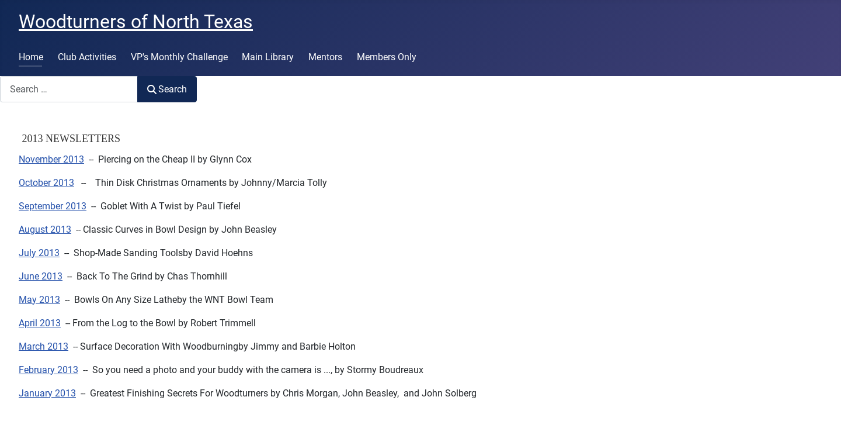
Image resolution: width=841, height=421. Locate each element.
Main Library (268, 57)
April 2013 (40, 323)
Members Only (386, 57)
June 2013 (40, 276)
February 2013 (48, 369)
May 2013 (39, 299)
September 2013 (52, 206)
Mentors (325, 57)
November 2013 (51, 159)
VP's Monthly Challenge (179, 57)
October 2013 (46, 182)
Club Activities (87, 57)
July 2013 (39, 252)
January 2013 (47, 393)
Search (167, 89)
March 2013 (43, 346)
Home (31, 57)
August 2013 (45, 229)
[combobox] (69, 89)
